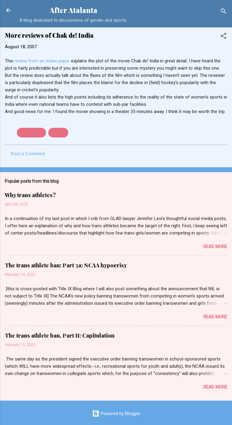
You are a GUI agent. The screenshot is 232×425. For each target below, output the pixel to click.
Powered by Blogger (116, 413)
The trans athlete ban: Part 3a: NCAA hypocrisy (66, 265)
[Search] (223, 12)
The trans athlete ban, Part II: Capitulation (59, 335)
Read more (215, 246)
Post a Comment (28, 153)
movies (58, 132)
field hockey (31, 132)
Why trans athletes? (30, 195)
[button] (223, 37)
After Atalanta (73, 10)
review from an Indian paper (42, 61)
